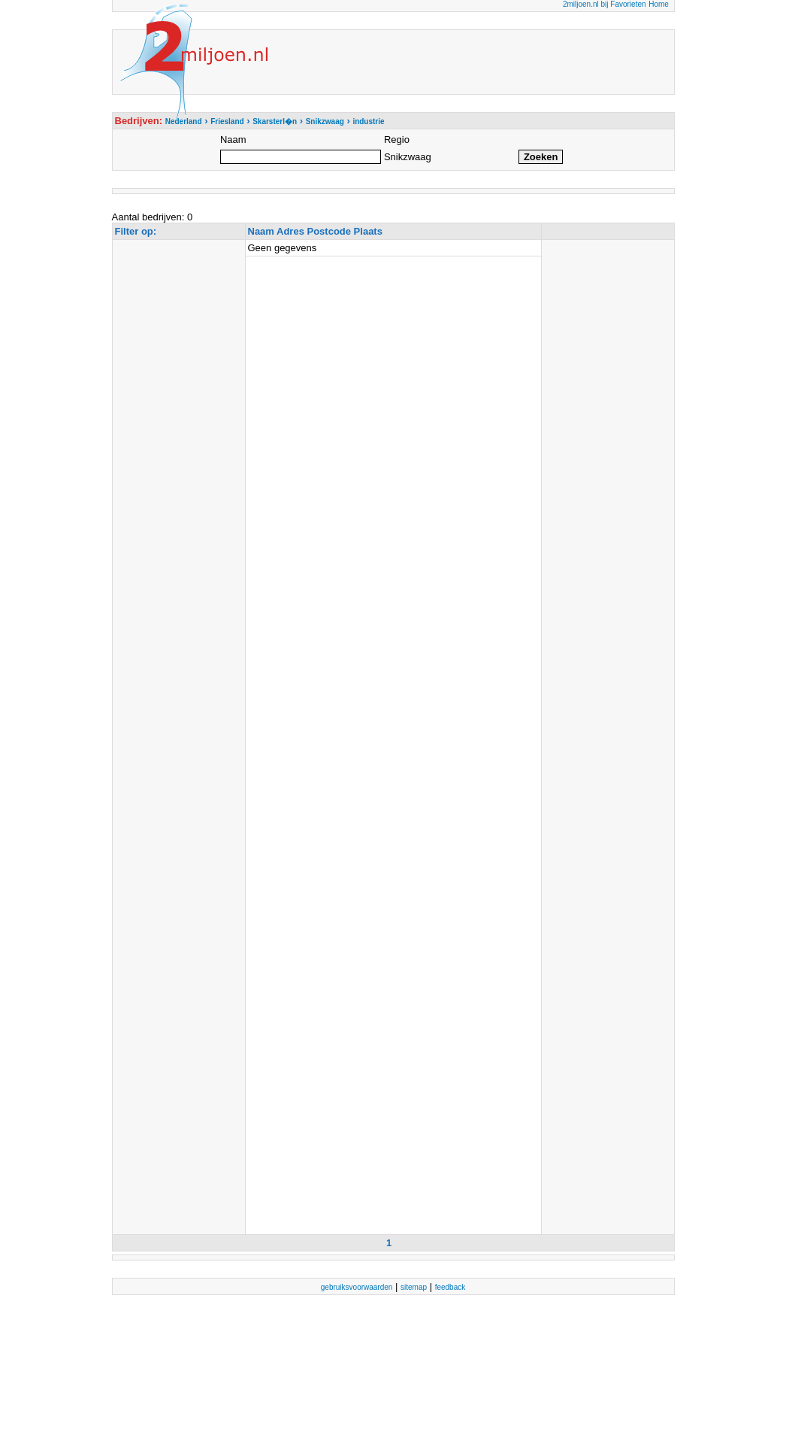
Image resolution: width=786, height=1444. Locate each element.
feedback (450, 1287)
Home (658, 4)
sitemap (414, 1287)
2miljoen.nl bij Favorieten (604, 4)
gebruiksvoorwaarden (357, 1287)
